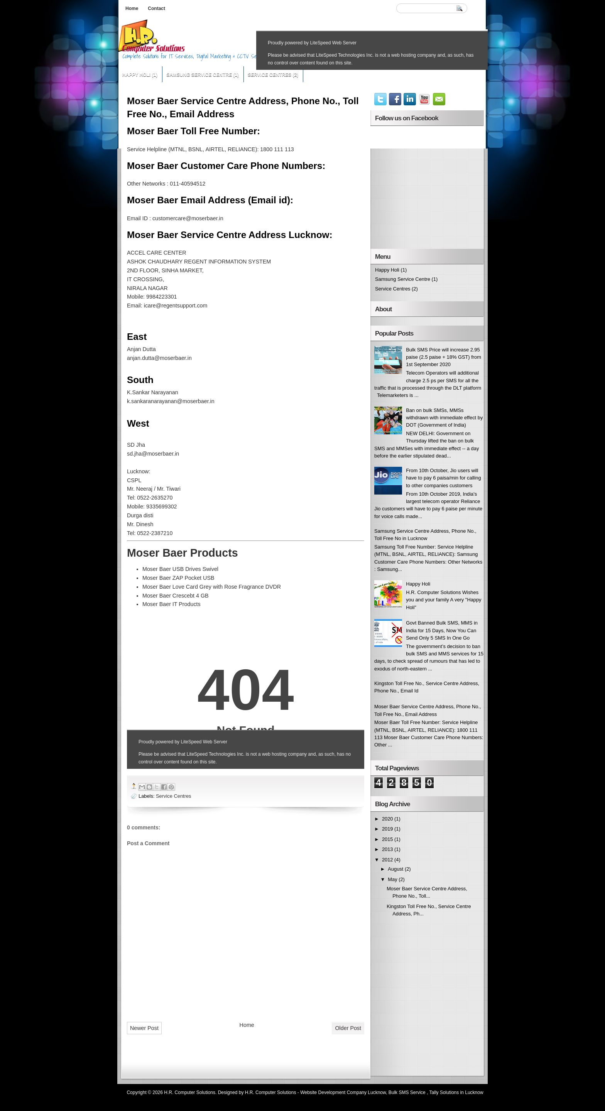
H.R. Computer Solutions (189, 1092)
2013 (388, 849)
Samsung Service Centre (199, 75)
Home (131, 8)
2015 (388, 839)
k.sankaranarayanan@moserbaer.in (171, 401)
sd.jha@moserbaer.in (153, 454)
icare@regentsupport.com (176, 305)
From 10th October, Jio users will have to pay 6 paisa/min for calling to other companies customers (443, 478)
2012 (388, 860)
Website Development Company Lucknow (343, 1092)
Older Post (348, 1028)
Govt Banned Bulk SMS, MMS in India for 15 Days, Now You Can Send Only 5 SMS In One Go (442, 630)
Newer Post (144, 1028)
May (393, 879)
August (396, 869)
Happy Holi (136, 75)
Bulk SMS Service (407, 1092)
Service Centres (269, 75)
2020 (388, 819)
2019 (388, 829)
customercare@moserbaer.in (187, 218)
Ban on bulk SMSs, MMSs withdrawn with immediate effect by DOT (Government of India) (444, 417)
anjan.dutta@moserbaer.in (159, 358)
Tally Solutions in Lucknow (456, 1092)
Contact (156, 8)
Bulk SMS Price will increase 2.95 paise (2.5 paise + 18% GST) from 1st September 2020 (443, 357)
